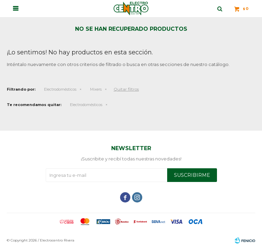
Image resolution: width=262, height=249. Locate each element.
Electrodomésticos (60, 89)
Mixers (96, 89)
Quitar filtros (126, 89)
